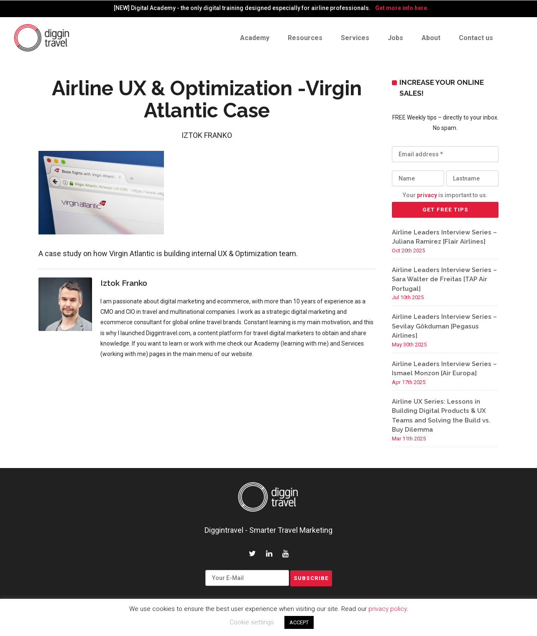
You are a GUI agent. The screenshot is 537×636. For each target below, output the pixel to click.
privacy (427, 195)
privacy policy (387, 609)
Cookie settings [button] (252, 622)
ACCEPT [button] (299, 622)
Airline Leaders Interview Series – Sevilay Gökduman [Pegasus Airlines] (444, 326)
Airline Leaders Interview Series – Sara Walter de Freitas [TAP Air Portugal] (444, 279)
